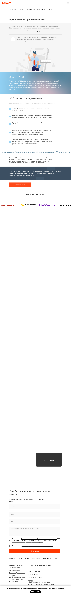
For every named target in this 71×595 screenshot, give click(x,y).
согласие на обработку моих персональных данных (27, 542)
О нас (27, 558)
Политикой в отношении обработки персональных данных (39, 539)
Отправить (35, 551)
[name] (34, 514)
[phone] (34, 521)
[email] (34, 506)
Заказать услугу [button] (20, 185)
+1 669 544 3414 (14, 570)
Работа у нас (47, 558)
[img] (29, 568)
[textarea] (34, 531)
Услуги (21, 9)
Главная (13, 9)
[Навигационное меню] (68, 3)
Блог (56, 558)
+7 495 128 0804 (15, 568)
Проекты (12, 558)
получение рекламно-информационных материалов (37, 546)
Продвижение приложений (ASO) (39, 9)
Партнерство (36, 558)
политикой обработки (51, 588)
